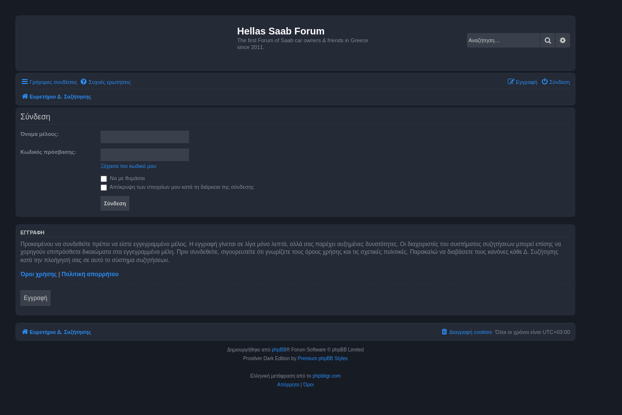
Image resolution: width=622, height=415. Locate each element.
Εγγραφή (35, 298)
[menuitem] (105, 82)
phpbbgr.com (326, 376)
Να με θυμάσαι (123, 178)
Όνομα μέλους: (39, 134)
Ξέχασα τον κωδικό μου (128, 166)
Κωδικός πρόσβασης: (48, 152)
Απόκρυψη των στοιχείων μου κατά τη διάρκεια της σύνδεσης (177, 187)
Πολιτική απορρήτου (90, 274)
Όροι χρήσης (38, 274)
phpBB (279, 349)
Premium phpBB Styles (323, 358)
